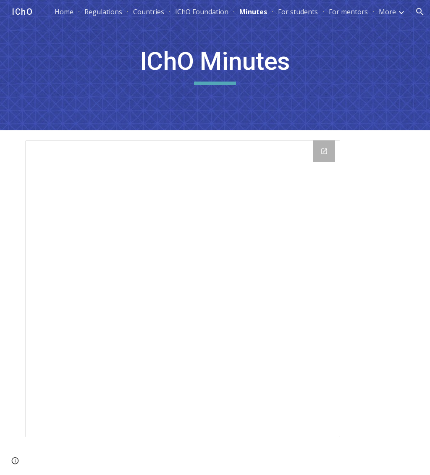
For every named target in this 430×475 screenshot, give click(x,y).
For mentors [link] (348, 11)
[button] (420, 12)
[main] (215, 65)
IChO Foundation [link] (201, 11)
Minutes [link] (253, 11)
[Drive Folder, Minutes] (182, 288)
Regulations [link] (103, 11)
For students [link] (298, 11)
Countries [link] (148, 11)
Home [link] (64, 11)
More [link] (387, 11)
